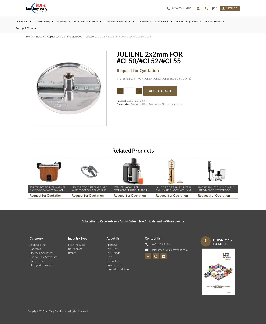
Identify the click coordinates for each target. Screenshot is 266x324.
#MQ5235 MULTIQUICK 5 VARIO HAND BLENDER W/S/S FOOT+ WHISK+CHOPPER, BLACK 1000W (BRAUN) (216, 191)
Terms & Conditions (118, 269)
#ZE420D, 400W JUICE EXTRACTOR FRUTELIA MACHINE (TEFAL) (132, 190)
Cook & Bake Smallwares (119, 21)
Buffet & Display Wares (88, 21)
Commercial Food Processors (79, 36)
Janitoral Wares (214, 21)
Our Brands (23, 21)
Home (30, 36)
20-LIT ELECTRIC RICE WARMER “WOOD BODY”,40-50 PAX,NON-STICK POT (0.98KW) (47, 190)
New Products (76, 244)
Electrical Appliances (188, 21)
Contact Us (113, 260)
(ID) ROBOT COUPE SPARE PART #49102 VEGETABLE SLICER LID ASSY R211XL (89, 190)
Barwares (63, 21)
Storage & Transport (28, 28)
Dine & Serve (164, 21)
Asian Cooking (44, 21)
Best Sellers (75, 248)
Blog (109, 256)
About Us (112, 244)
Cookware (145, 21)
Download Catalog (222, 242)
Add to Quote (160, 91)
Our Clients (113, 248)
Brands (72, 252)
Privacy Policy (115, 265)
